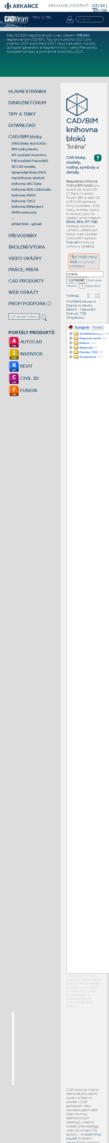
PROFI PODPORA (27, 303)
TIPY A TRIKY (22, 114)
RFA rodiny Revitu (25, 149)
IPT (87, 222)
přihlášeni (76, 266)
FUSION (22, 390)
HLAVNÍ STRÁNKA (27, 91)
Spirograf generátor (22, 47)
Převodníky (88, 47)
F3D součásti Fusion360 (30, 161)
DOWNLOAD (21, 125)
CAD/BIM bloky (25, 136)
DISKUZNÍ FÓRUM (27, 102)
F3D (94, 222)
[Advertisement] (57, 1048)
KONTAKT (79, 5)
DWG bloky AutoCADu (29, 143)
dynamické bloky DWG (29, 172)
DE (104, 10)
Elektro (71, 309)
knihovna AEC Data (27, 184)
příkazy (29, 52)
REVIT (20, 366)
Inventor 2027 (17, 43)
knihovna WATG (24, 195)
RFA (79, 222)
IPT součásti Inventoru (29, 155)
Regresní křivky (55, 47)
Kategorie (82, 327)
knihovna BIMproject (27, 207)
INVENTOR (25, 354)
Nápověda (89, 286)
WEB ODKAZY (23, 292)
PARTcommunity (24, 212)
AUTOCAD (25, 341)
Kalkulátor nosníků (80, 43)
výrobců (87, 246)
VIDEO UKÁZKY (25, 258)
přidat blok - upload (27, 224)
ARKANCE (58, 5)
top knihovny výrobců (28, 178)
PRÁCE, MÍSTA (23, 269)
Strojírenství (75, 318)
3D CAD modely (23, 167)
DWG (70, 222)
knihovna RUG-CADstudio (31, 189)
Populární (74, 242)
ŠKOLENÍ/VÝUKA (26, 247)
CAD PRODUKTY (26, 281)
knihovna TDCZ (23, 201)
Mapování (88, 309)
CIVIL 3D (23, 378)
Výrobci (97, 327)
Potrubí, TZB (76, 313)
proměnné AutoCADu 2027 (61, 52)
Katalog (72, 296)
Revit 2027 (47, 43)
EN (96, 10)
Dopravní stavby (79, 305)
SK (102, 5)
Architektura (81, 301)
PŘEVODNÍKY (22, 235)
